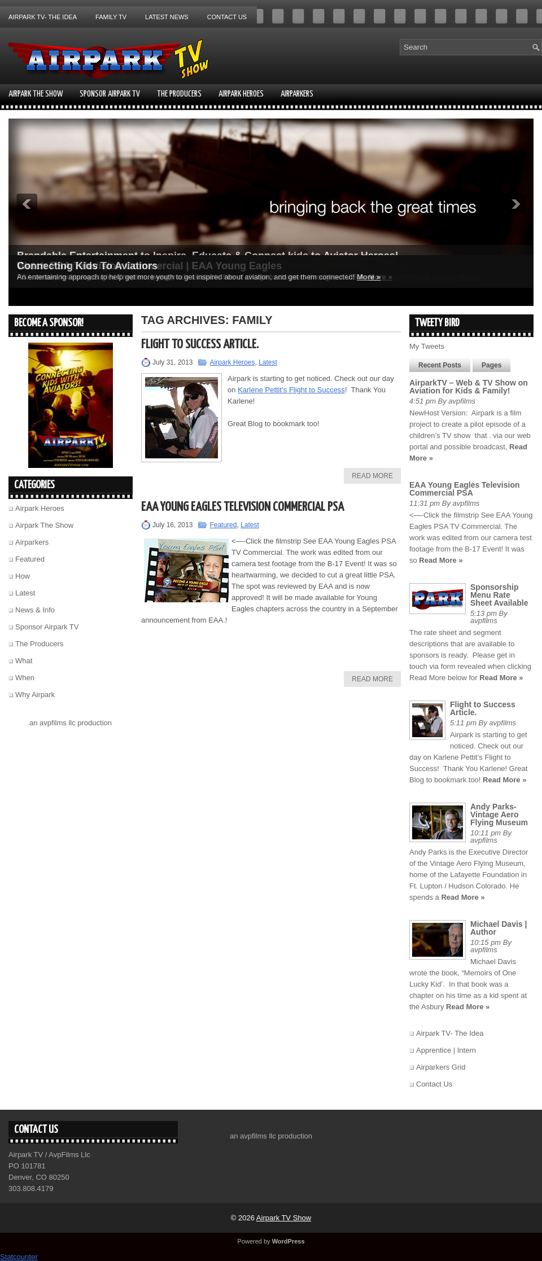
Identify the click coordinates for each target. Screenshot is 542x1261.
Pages (491, 365)
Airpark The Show (35, 94)
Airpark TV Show (283, 1218)
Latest (268, 362)
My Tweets (426, 346)
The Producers (179, 94)
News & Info (35, 610)
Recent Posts (439, 365)
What (23, 660)
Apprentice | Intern (446, 1050)
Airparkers (297, 94)
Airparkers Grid (440, 1067)
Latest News (167, 17)
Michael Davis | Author (498, 928)
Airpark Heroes (241, 94)
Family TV (110, 17)
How (22, 576)
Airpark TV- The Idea (42, 17)
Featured (223, 525)
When (24, 677)
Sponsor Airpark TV (110, 94)
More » (369, 277)
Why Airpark (35, 694)
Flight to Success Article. (200, 344)
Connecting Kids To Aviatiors (87, 266)
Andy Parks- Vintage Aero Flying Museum (499, 814)
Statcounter (19, 1257)
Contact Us (227, 17)
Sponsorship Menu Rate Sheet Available (499, 595)
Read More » (440, 560)
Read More (372, 476)
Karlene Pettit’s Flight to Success (291, 390)
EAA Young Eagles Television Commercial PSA (242, 507)
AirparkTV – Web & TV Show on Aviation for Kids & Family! (468, 386)
